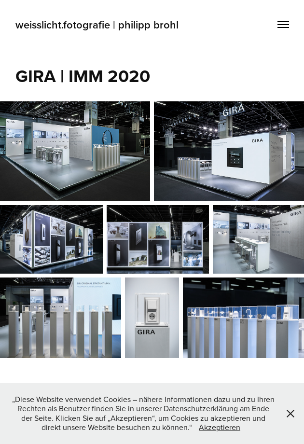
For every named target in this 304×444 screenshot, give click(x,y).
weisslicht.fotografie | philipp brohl (98, 24)
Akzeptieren (219, 427)
